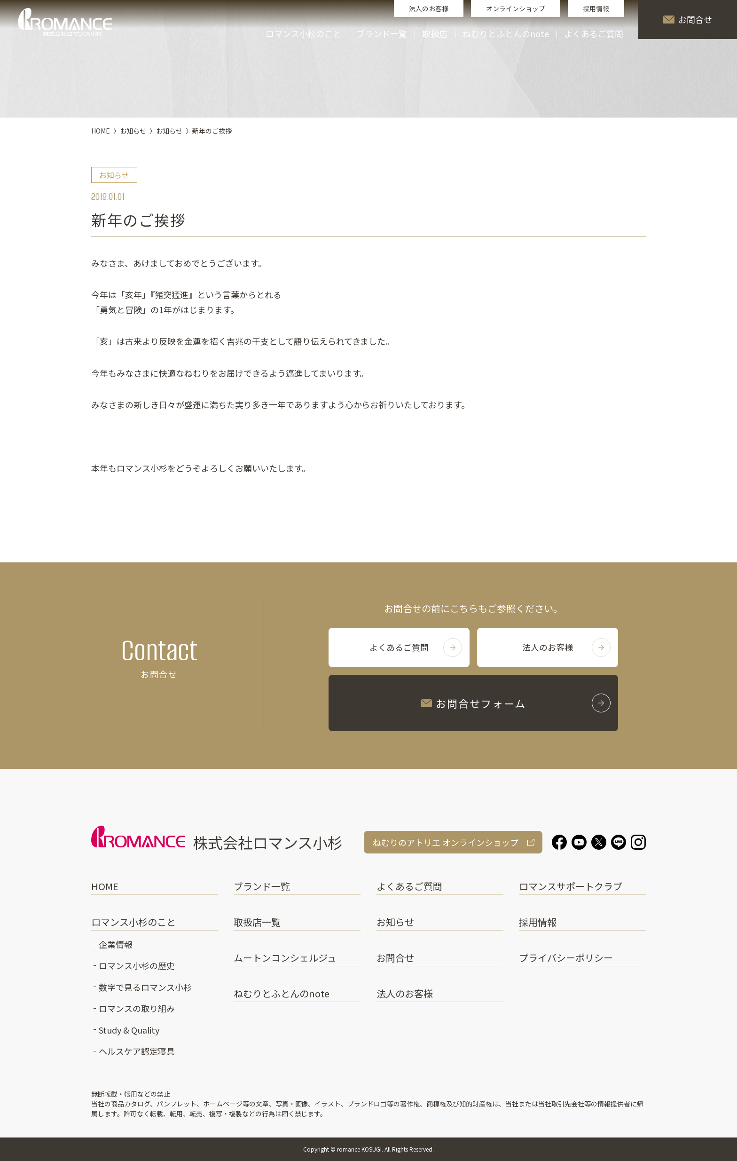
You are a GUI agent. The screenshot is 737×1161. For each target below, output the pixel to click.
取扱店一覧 (257, 922)
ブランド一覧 (262, 886)
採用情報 (596, 8)
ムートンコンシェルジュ (285, 957)
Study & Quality (129, 1030)
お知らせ (395, 922)
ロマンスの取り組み (137, 1008)
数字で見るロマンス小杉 (145, 987)
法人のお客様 (428, 8)
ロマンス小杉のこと (133, 922)
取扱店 (434, 34)
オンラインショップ (515, 8)
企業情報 (116, 944)
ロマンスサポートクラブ (570, 886)
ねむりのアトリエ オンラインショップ (445, 842)
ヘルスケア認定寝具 (137, 1051)
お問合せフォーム (516, 703)
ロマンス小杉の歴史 (137, 965)
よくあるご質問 (593, 34)
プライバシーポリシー (566, 957)
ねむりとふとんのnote (506, 34)
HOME (104, 886)
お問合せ (687, 19)
